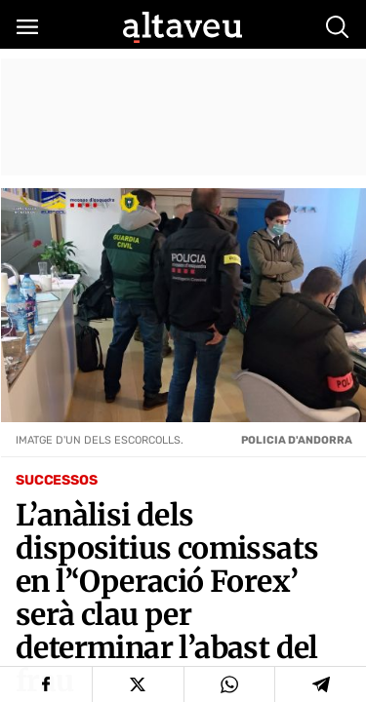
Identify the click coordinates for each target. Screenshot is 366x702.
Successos (57, 480)
